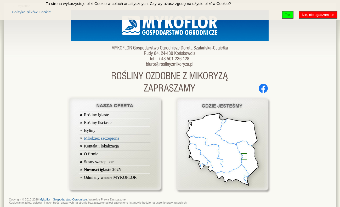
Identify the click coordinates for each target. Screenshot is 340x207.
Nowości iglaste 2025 (102, 169)
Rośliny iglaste (96, 115)
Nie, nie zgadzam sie (318, 15)
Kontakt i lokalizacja (101, 146)
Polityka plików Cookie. (32, 12)
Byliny (89, 130)
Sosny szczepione (99, 161)
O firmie (91, 154)
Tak (288, 15)
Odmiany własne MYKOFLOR (110, 177)
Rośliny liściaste (97, 122)
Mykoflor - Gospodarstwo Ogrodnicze (63, 199)
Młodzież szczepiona (101, 138)
